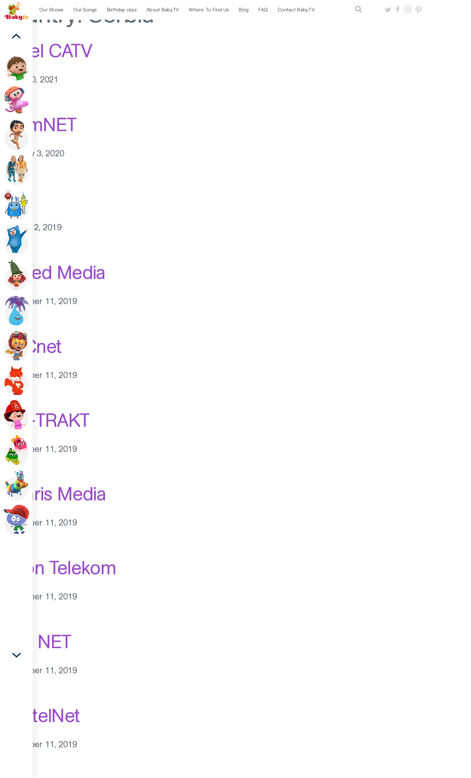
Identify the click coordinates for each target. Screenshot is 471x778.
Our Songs (85, 10)
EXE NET (35, 641)
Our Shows (51, 10)
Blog (244, 10)
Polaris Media (53, 494)
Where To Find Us (209, 10)
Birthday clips (122, 10)
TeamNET (38, 124)
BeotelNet (40, 715)
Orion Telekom (58, 568)
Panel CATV (46, 50)
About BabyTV (163, 10)
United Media (52, 272)
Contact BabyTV (296, 10)
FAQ (263, 10)
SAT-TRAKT (45, 420)
